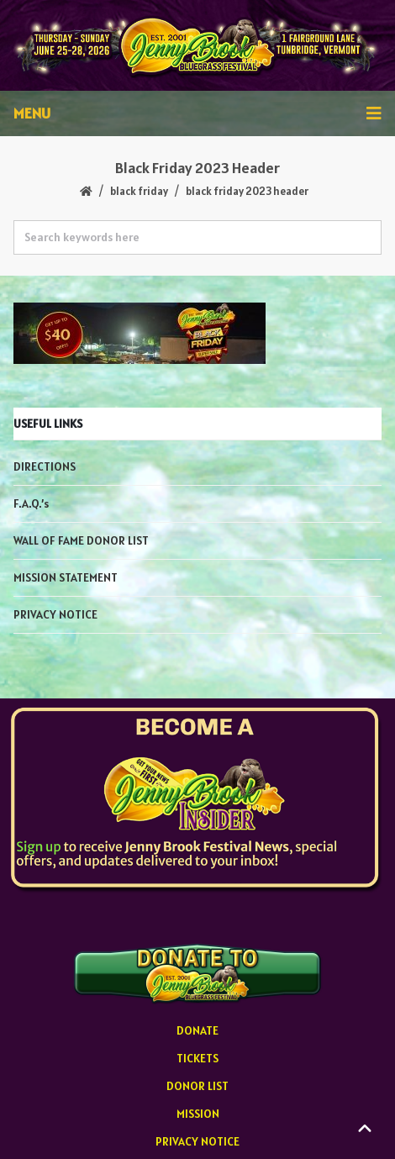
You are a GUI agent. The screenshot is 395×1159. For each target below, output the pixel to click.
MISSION (197, 1113)
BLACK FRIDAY (139, 191)
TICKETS (197, 1058)
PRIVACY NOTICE (55, 614)
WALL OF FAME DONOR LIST (81, 540)
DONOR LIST (197, 1085)
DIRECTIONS (44, 466)
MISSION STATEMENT (65, 577)
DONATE (197, 1030)
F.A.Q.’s (31, 503)
